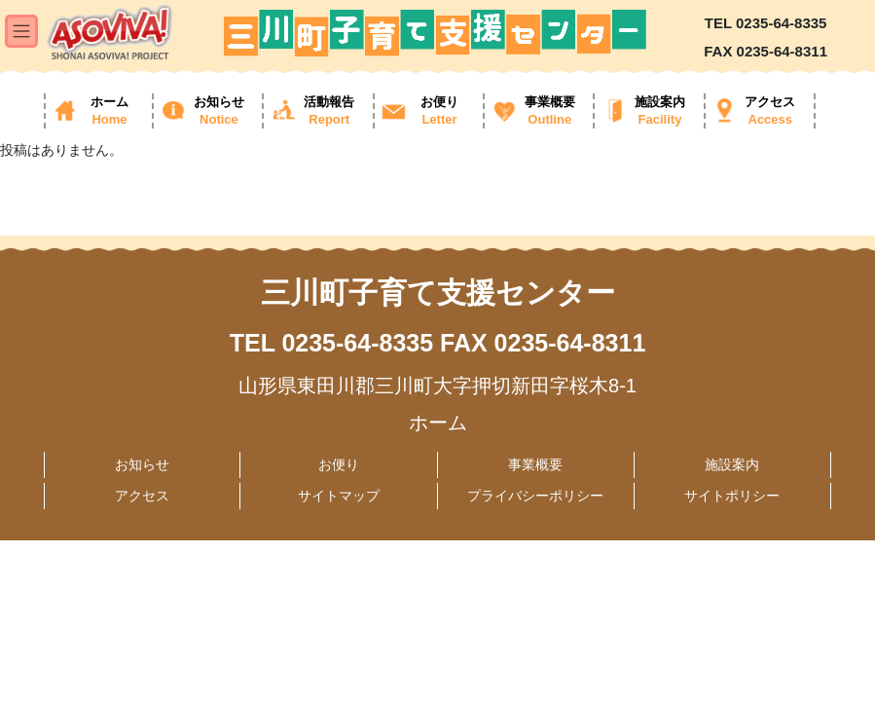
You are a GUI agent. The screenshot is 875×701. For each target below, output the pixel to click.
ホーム (438, 422)
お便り (338, 464)
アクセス (142, 495)
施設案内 (732, 464)
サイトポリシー (732, 495)
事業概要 (535, 464)
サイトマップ (339, 495)
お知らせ (142, 464)
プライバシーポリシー (535, 495)
